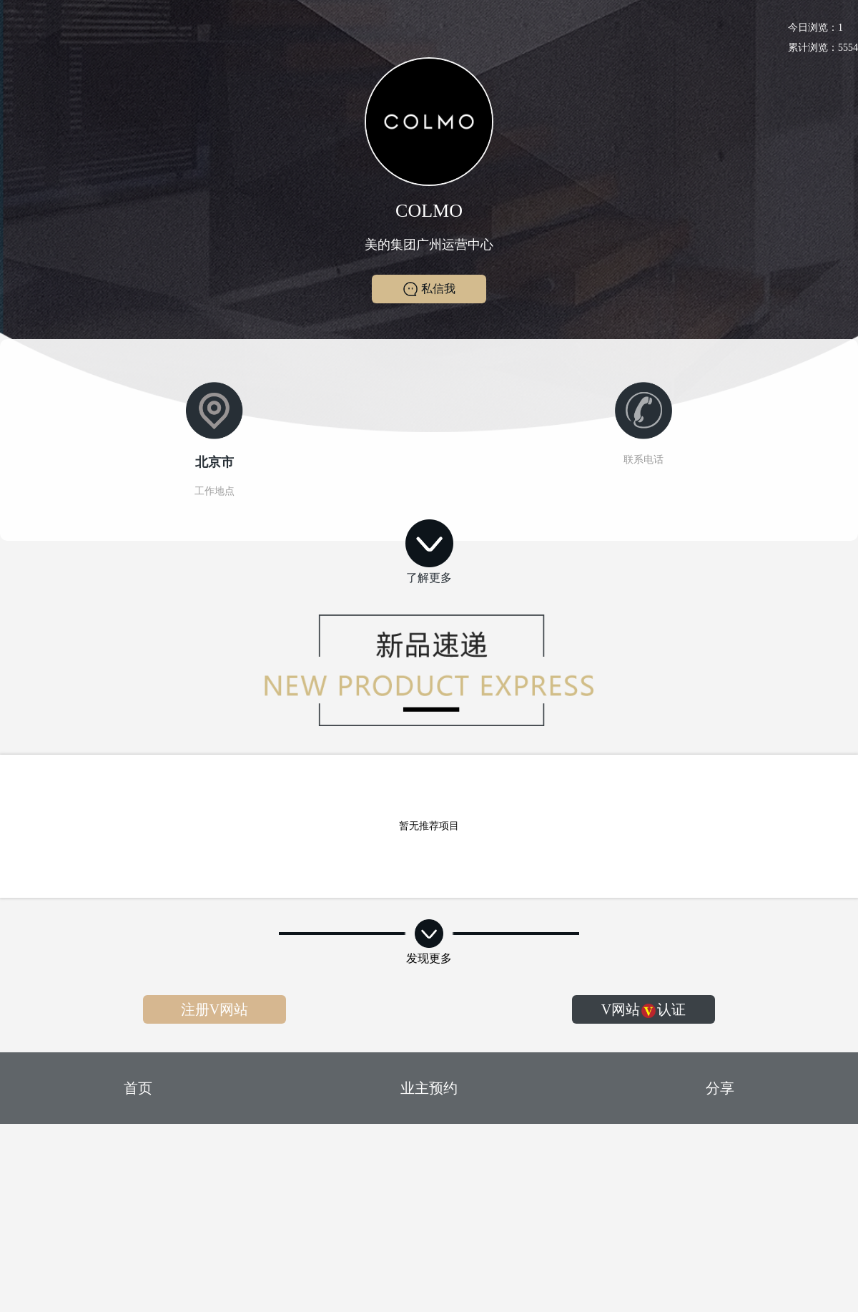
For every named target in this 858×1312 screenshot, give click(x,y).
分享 (720, 1088)
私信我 (429, 289)
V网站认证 (643, 1009)
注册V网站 (214, 1009)
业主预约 (429, 1088)
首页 (138, 1088)
